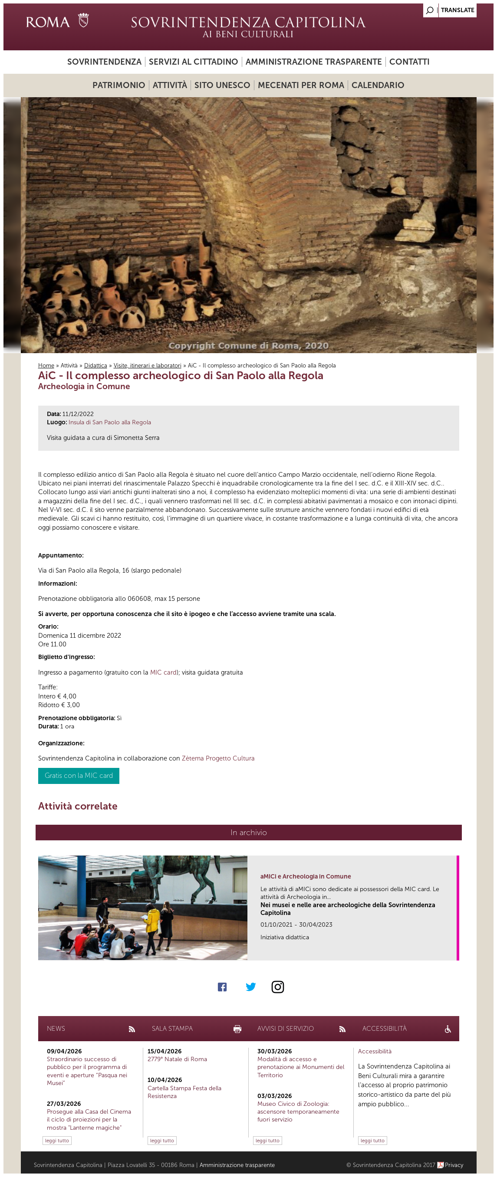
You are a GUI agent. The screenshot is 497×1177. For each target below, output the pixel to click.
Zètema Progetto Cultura (218, 758)
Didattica (95, 365)
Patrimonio (118, 85)
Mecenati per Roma (301, 85)
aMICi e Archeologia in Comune (305, 876)
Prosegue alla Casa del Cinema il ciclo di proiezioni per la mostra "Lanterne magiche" (89, 1119)
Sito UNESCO (222, 85)
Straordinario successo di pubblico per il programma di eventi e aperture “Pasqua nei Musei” (87, 1071)
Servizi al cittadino (193, 62)
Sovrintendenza (104, 62)
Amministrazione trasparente (314, 62)
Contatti (409, 62)
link (453, 951)
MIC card (163, 672)
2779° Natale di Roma (177, 1059)
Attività (170, 85)
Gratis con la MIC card (79, 775)
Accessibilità (375, 1051)
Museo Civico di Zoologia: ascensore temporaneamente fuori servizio (298, 1111)
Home (46, 365)
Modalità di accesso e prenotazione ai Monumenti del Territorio (300, 1067)
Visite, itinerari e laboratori (147, 365)
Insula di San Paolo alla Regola (110, 422)
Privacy (454, 1165)
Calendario (378, 85)
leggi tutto (57, 1141)
